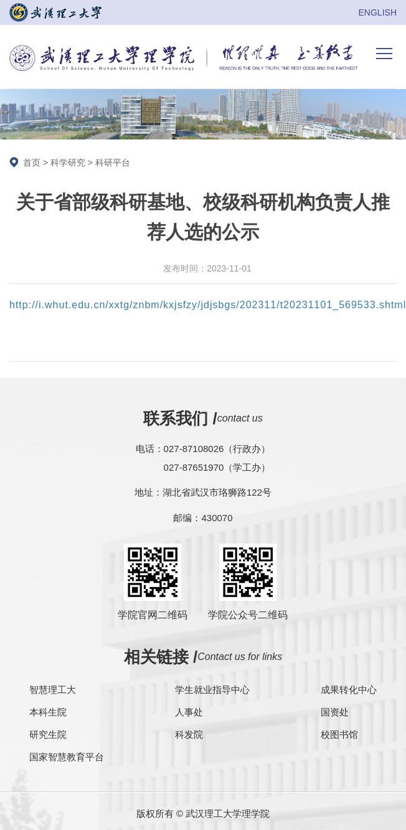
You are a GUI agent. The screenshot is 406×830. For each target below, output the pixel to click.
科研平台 (112, 162)
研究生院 (48, 734)
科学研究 (67, 162)
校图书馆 (339, 734)
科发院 (189, 734)
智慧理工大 (52, 689)
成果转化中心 (349, 689)
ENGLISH (378, 12)
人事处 (189, 712)
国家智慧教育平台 (66, 757)
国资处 (335, 712)
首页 (31, 162)
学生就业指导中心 (212, 689)
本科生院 (48, 712)
